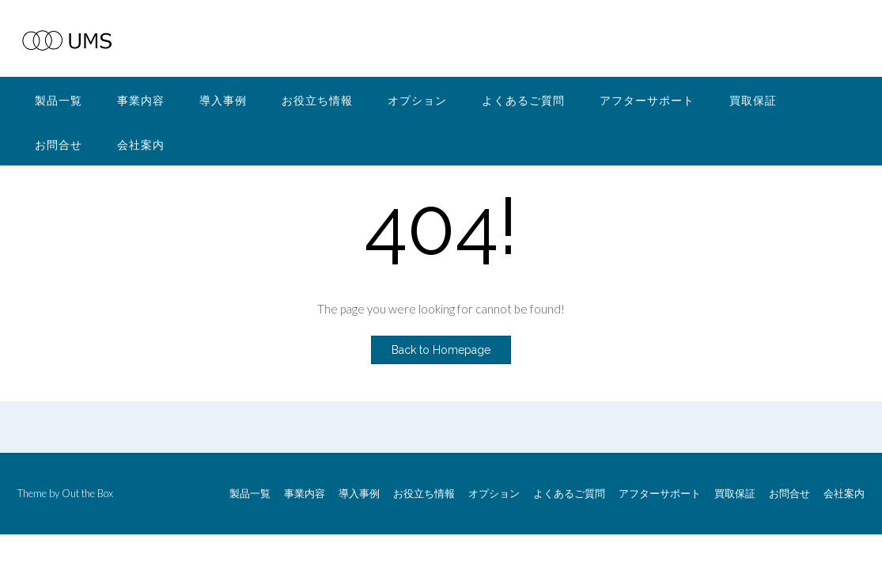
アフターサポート (647, 100)
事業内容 (141, 100)
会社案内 (141, 144)
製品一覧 (58, 100)
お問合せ (58, 144)
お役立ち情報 (317, 100)
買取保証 (753, 100)
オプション (417, 100)
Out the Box (87, 493)
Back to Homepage (441, 350)
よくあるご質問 (523, 100)
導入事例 (223, 100)
